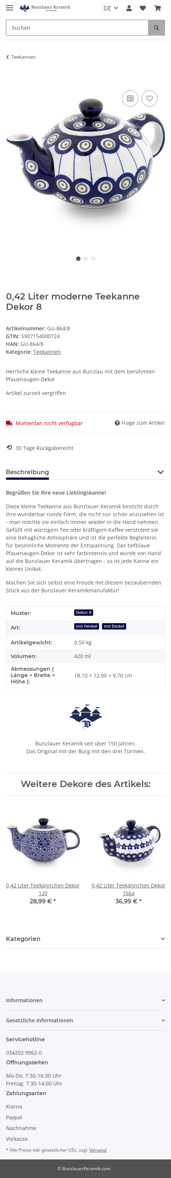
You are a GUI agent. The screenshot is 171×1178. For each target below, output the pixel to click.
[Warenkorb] (157, 8)
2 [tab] (85, 258)
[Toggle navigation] (9, 4)
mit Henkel (86, 626)
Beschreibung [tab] (27, 472)
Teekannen (47, 351)
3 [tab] (93, 258)
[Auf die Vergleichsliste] (130, 98)
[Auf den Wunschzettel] (149, 98)
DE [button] (107, 8)
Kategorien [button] (23, 938)
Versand (97, 1150)
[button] (129, 8)
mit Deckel (114, 626)
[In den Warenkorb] (12, 80)
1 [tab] (78, 258)
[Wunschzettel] (143, 8)
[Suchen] (77, 28)
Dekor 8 (83, 612)
